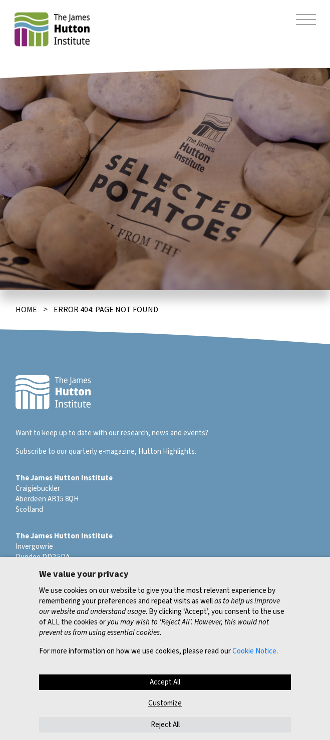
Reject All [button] (165, 724)
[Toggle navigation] (306, 21)
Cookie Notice (254, 651)
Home (26, 309)
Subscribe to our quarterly (56, 451)
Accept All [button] (165, 682)
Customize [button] (165, 703)
